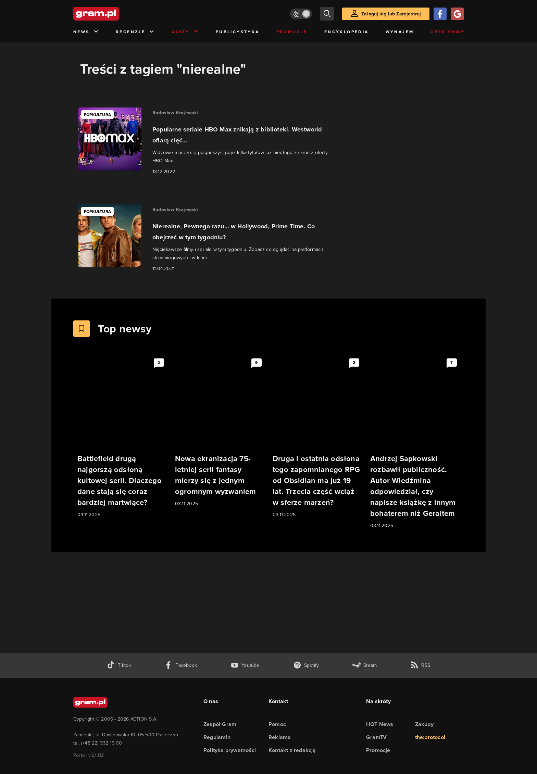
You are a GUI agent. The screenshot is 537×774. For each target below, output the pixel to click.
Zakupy (424, 724)
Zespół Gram (219, 724)
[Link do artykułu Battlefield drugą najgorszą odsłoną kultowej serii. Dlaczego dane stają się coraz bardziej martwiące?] (122, 437)
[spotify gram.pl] (306, 665)
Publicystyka (238, 32)
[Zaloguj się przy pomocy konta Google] (457, 14)
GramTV (376, 737)
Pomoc (277, 724)
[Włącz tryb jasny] (301, 14)
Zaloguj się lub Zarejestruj (391, 13)
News (86, 32)
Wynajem (400, 32)
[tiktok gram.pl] (119, 665)
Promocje (292, 32)
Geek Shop (447, 32)
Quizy (185, 32)
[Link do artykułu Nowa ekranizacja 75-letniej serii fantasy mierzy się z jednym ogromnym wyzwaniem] (219, 432)
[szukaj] (327, 14)
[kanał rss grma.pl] (420, 665)
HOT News (380, 724)
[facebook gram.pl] (180, 665)
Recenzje (135, 32)
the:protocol (430, 737)
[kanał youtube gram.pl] (245, 665)
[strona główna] (113, 14)
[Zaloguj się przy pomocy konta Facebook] (440, 14)
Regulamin (216, 737)
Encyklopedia (346, 32)
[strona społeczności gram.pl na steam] (364, 665)
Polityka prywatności (229, 750)
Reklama (279, 737)
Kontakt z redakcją (292, 750)
